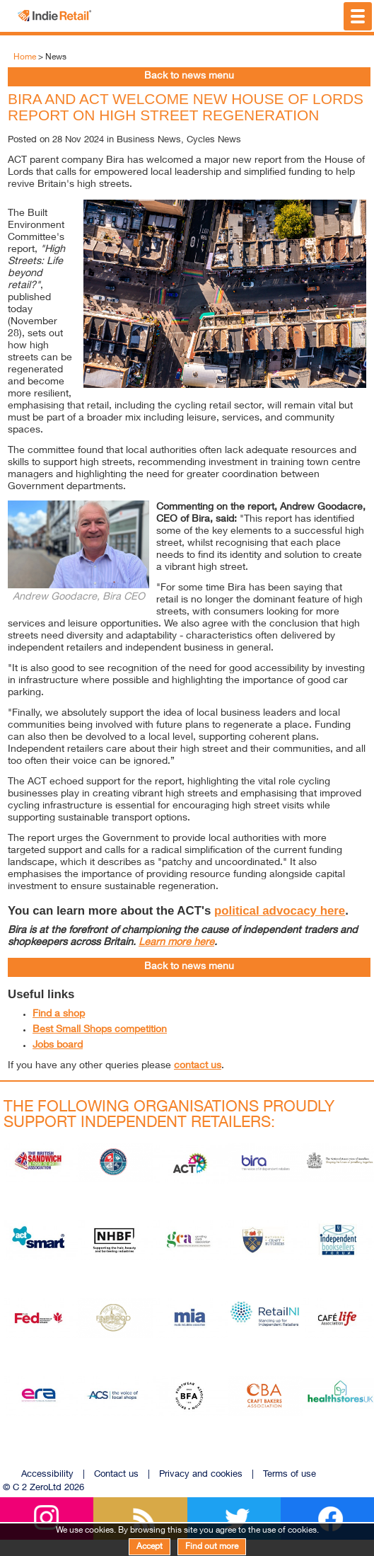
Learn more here (176, 943)
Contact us (116, 1475)
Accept (149, 1547)
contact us (197, 1066)
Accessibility (47, 1475)
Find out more (211, 1547)
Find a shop (59, 1014)
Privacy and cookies (200, 1475)
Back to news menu (189, 76)
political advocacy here (279, 910)
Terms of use (289, 1475)
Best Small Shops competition (100, 1030)
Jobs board (58, 1046)
